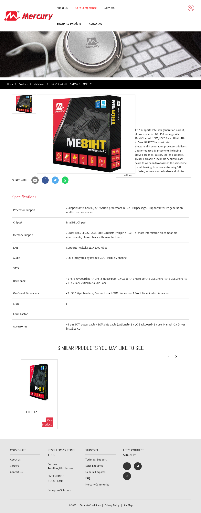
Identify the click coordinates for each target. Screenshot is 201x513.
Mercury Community (97, 484)
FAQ (87, 478)
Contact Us (95, 23)
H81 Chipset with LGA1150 (64, 84)
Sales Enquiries (94, 465)
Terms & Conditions (90, 505)
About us (15, 459)
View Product (47, 422)
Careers (14, 465)
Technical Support (96, 459)
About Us (62, 8)
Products (23, 84)
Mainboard (39, 84)
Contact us (16, 472)
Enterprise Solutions (69, 23)
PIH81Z (31, 412)
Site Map (127, 505)
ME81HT (87, 84)
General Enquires (95, 472)
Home (10, 84)
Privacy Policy (112, 505)
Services (109, 8)
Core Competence (86, 8)
